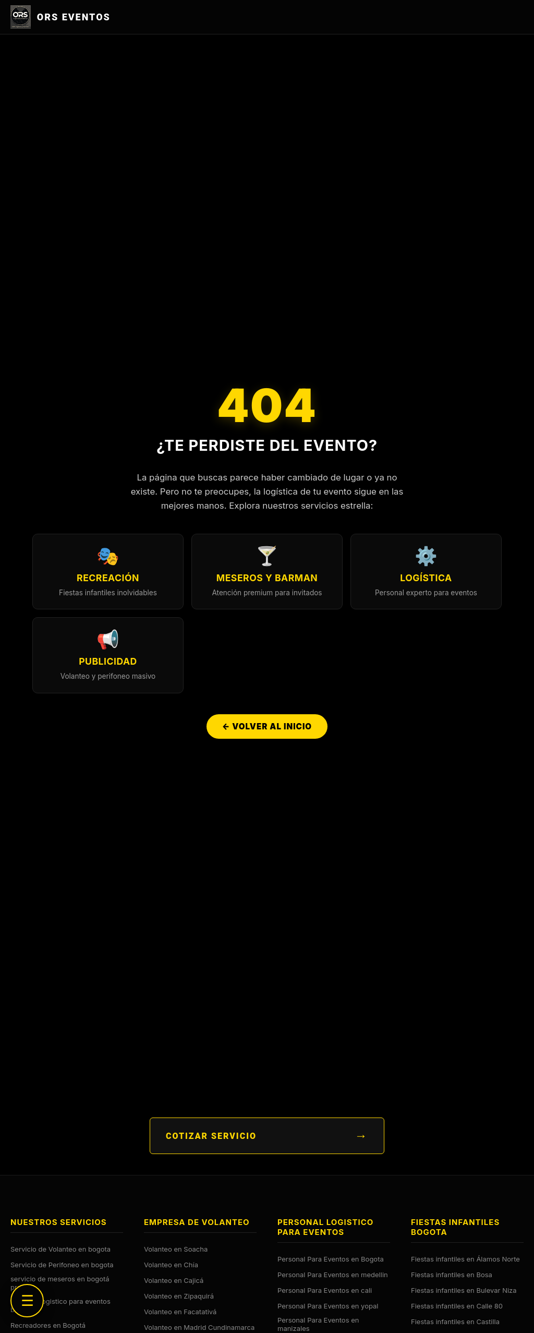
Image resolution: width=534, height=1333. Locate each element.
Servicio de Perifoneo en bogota (62, 1264)
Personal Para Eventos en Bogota (330, 1259)
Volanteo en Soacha (176, 1249)
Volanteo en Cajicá (173, 1280)
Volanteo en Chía (171, 1264)
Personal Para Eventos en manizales (318, 1324)
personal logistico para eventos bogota (60, 1305)
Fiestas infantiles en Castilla (455, 1321)
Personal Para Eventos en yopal (327, 1306)
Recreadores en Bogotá (48, 1325)
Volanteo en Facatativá (180, 1311)
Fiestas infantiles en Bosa (451, 1274)
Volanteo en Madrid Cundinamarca (199, 1327)
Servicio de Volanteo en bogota (60, 1249)
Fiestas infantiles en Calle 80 (457, 1306)
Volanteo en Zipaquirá (179, 1296)
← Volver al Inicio (267, 726)
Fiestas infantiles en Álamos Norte (465, 1259)
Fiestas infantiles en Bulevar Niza (464, 1290)
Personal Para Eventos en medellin (332, 1274)
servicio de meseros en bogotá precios (60, 1283)
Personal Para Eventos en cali (324, 1290)
